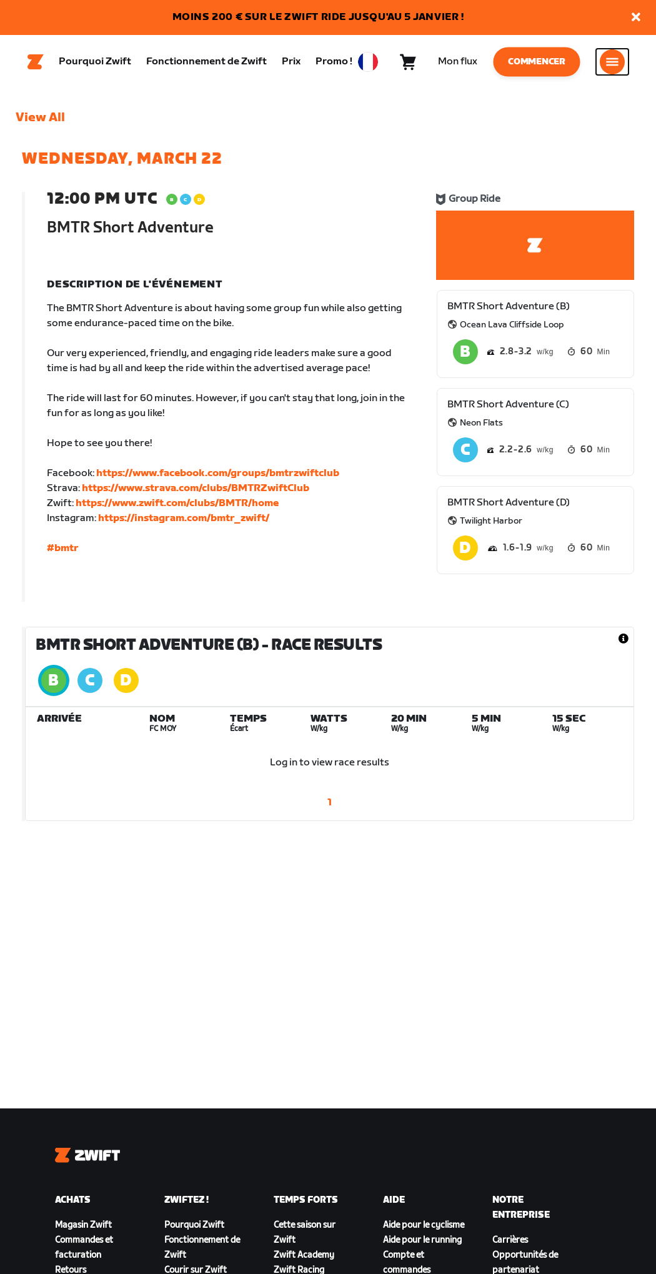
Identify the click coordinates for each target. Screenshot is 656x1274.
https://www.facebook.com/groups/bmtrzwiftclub (217, 475)
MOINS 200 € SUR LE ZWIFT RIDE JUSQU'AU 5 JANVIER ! (318, 17)
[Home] (36, 63)
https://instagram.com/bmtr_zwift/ (183, 520)
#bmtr (63, 550)
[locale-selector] (368, 63)
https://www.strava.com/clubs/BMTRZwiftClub (195, 490)
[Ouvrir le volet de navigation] (612, 63)
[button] (636, 17)
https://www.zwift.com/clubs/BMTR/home (177, 505)
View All (40, 119)
